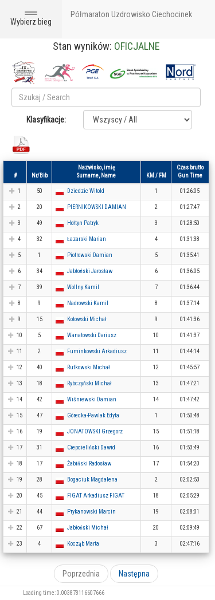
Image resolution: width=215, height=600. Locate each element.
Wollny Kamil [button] (83, 287)
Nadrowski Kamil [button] (87, 303)
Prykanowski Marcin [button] (91, 511)
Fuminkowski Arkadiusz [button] (97, 351)
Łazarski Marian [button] (86, 239)
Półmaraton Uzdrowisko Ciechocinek (131, 14)
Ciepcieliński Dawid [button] (91, 447)
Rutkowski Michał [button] (88, 367)
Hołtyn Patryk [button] (83, 223)
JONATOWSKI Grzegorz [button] (95, 431)
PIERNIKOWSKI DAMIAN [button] (96, 207)
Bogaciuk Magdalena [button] (92, 479)
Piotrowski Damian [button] (89, 255)
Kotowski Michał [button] (87, 319)
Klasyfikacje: (46, 119)
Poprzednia (81, 573)
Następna (134, 573)
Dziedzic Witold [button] (85, 191)
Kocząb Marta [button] (83, 543)
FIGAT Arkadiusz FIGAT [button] (95, 495)
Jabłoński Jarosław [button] (89, 271)
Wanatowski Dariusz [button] (91, 335)
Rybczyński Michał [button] (89, 383)
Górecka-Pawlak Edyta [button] (93, 415)
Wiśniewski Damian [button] (91, 399)
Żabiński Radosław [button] (89, 463)
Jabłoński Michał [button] (87, 527)
